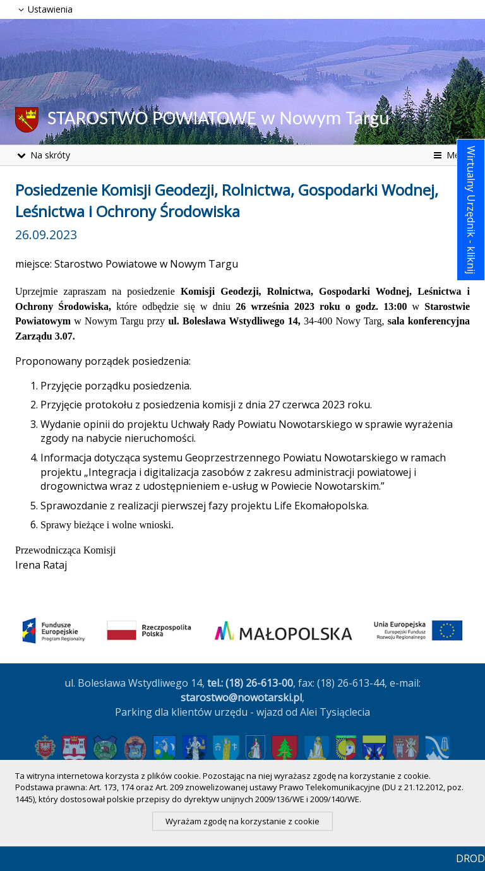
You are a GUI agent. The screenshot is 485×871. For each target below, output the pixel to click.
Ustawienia (44, 9)
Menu (450, 155)
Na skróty (42, 155)
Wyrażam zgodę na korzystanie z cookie (242, 821)
